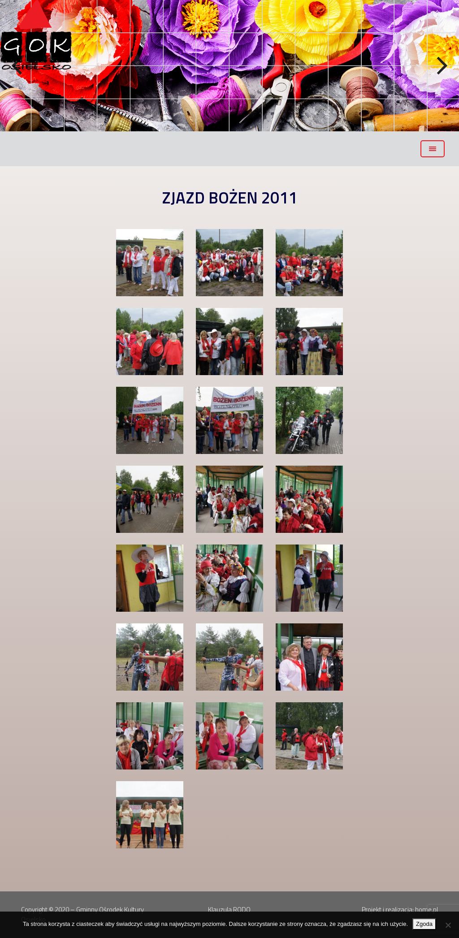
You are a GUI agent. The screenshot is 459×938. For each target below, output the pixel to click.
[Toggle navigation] (432, 148)
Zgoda (424, 924)
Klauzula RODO (229, 909)
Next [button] (441, 65)
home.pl (426, 909)
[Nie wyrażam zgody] (447, 925)
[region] (229, 65)
